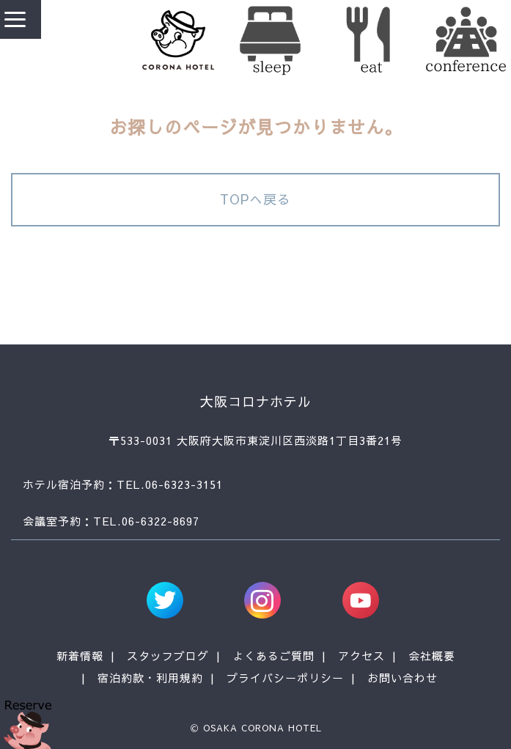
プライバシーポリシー (285, 677)
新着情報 (79, 655)
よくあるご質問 (273, 655)
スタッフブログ (168, 655)
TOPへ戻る (255, 199)
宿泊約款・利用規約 (150, 677)
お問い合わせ (402, 677)
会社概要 (431, 655)
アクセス (361, 655)
